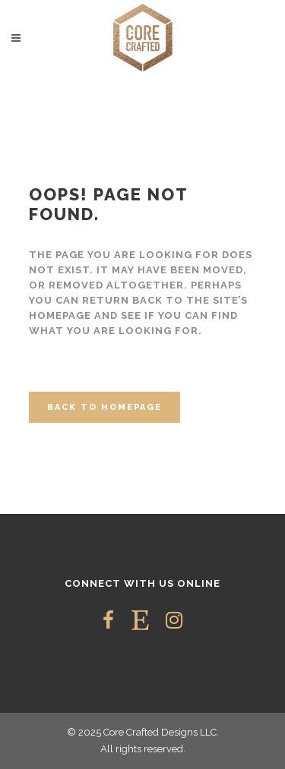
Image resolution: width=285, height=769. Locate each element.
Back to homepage (104, 407)
